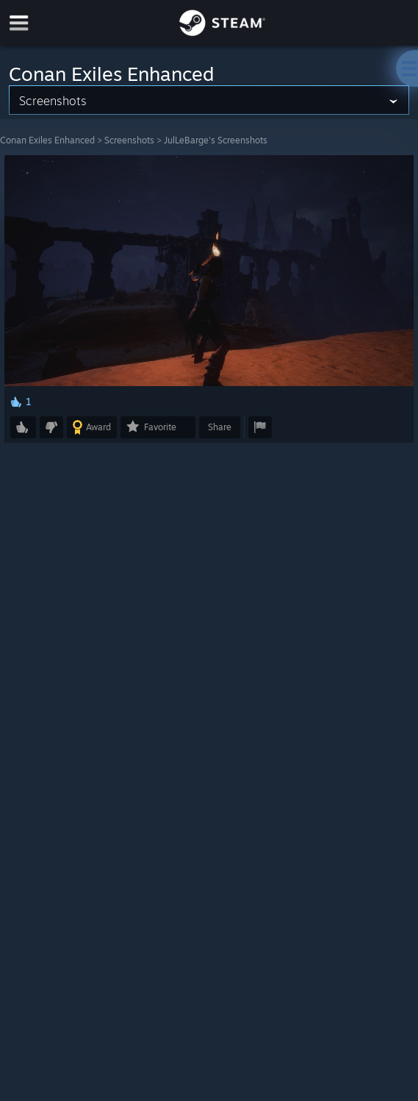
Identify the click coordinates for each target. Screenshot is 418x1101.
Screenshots (129, 140)
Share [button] (219, 426)
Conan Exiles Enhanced (47, 140)
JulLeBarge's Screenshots (215, 140)
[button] (23, 427)
